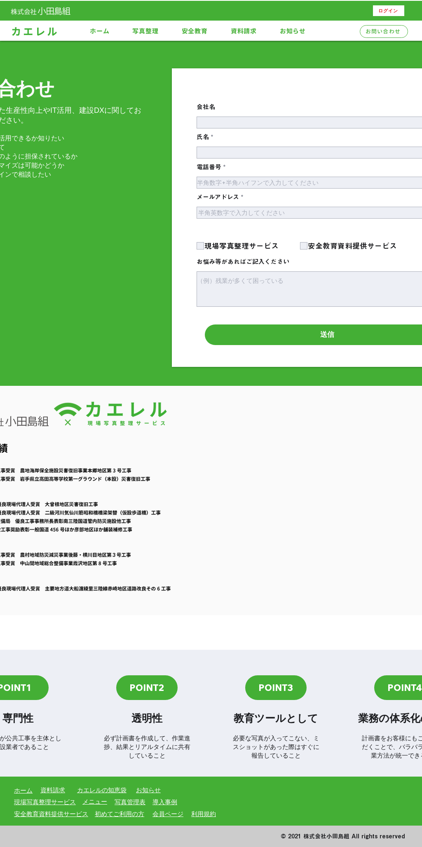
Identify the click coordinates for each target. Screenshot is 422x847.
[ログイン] (389, 10)
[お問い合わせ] (384, 31)
